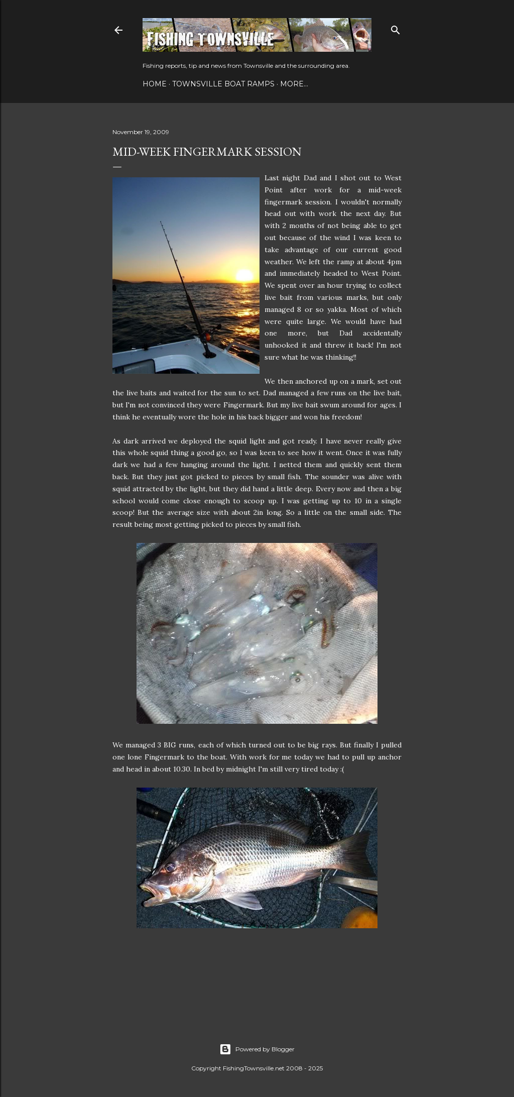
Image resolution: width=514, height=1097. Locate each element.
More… (294, 83)
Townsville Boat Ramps (223, 83)
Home (155, 83)
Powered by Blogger (257, 1049)
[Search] (396, 28)
